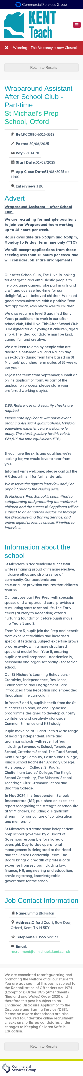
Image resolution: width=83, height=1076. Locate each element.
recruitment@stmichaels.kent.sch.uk (40, 951)
